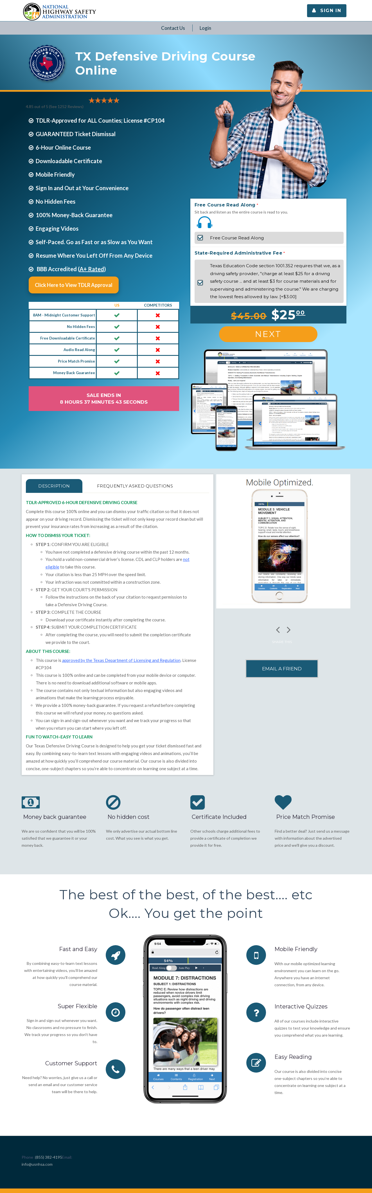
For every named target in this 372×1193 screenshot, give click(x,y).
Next (268, 334)
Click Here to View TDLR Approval (73, 285)
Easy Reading (293, 1056)
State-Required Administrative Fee (239, 253)
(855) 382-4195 (48, 1157)
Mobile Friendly (295, 949)
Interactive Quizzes (301, 1006)
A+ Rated (92, 269)
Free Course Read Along (225, 205)
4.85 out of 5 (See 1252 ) (55, 106)
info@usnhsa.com (37, 1164)
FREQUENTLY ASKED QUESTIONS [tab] (135, 486)
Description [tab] (54, 486)
